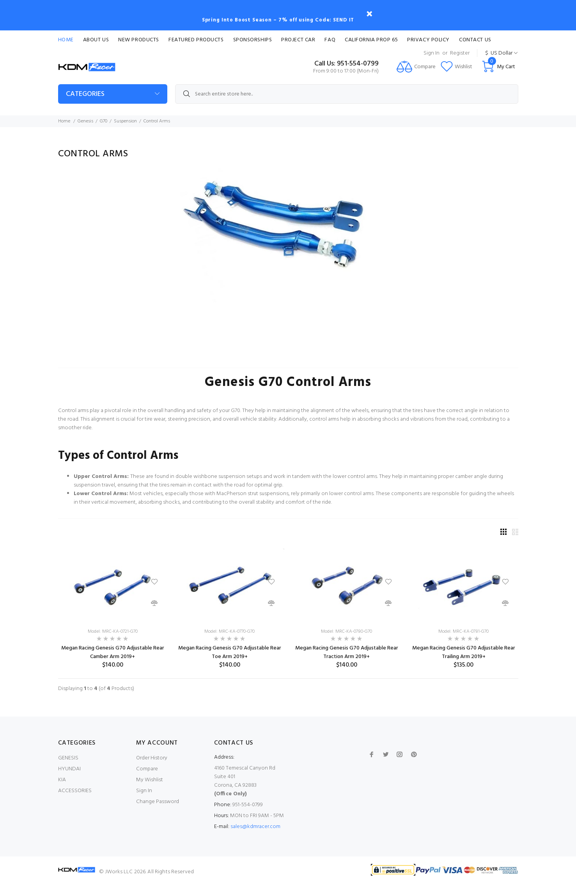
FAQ (329, 39)
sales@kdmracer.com (255, 826)
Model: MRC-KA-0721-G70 (113, 631)
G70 (103, 121)
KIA (62, 779)
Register (460, 53)
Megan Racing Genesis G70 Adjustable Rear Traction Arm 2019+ (346, 652)
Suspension (125, 121)
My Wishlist (149, 779)
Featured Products (196, 39)
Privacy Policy (428, 39)
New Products (138, 39)
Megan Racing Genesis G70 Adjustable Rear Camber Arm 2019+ (112, 652)
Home (66, 39)
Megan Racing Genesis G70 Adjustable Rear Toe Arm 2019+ (229, 652)
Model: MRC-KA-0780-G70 (346, 631)
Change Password (157, 801)
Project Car (298, 39)
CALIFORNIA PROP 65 (371, 39)
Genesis (85, 121)
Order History (151, 758)
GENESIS (68, 758)
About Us (96, 39)
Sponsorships (252, 39)
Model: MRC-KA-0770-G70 (229, 631)
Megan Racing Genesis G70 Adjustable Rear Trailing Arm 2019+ (463, 652)
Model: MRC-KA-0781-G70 (463, 631)
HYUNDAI (69, 768)
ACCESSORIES (75, 790)
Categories (85, 94)
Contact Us (475, 39)
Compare (147, 768)
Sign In (432, 53)
